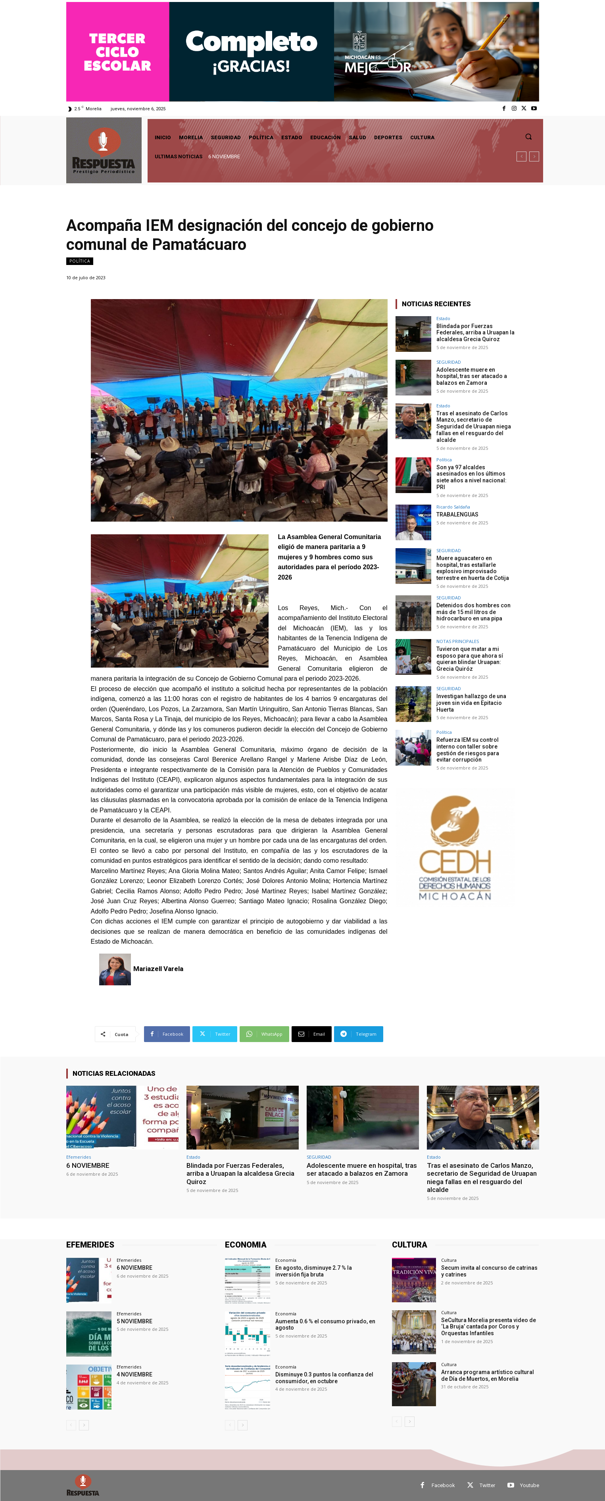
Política (79, 261)
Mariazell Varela (158, 969)
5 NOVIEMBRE (134, 1321)
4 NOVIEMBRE (134, 1374)
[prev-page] (71, 1425)
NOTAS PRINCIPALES (457, 641)
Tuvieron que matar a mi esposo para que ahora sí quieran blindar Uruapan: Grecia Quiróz (469, 659)
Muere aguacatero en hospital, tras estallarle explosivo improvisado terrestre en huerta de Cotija (472, 568)
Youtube (529, 1485)
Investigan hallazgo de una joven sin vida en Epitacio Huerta (471, 703)
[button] (528, 136)
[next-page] (84, 1425)
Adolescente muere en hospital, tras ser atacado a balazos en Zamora (471, 376)
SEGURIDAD (448, 362)
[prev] (521, 156)
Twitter (487, 1485)
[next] (534, 156)
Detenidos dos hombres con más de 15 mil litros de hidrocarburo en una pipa (473, 612)
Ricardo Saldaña (453, 507)
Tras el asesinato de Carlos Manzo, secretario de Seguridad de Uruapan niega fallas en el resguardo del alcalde (473, 426)
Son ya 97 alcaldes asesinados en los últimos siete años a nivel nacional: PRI (471, 477)
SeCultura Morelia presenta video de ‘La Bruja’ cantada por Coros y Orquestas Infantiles (488, 1327)
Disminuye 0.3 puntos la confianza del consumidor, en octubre (324, 1377)
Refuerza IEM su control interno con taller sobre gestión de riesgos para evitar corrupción (467, 750)
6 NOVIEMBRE (224, 156)
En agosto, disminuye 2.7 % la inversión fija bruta (313, 1271)
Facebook (443, 1485)
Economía (285, 1260)
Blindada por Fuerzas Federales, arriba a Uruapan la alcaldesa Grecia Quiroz (475, 333)
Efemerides (78, 1157)
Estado (443, 318)
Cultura (449, 1260)
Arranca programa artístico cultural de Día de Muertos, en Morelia (487, 1375)
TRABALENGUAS (457, 514)
